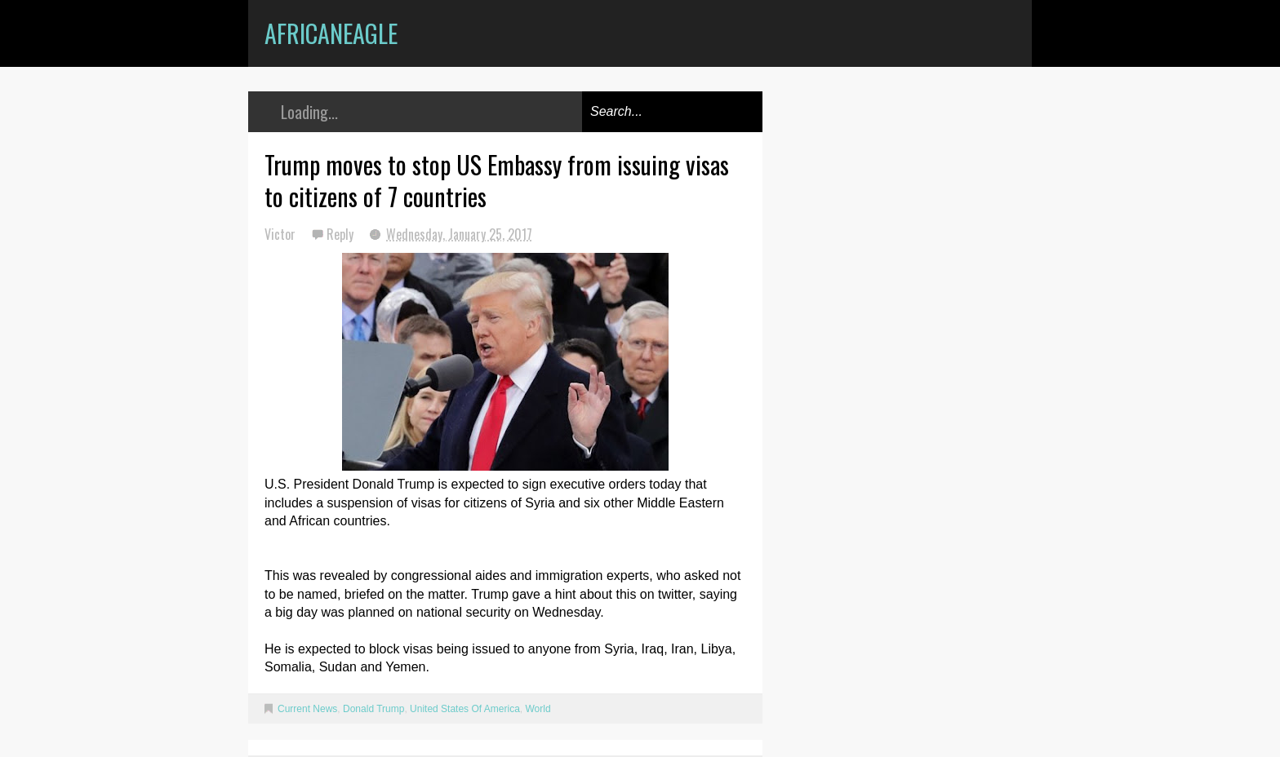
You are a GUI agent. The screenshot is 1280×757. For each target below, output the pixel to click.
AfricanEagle (331, 33)
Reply (342, 234)
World (537, 709)
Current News (307, 709)
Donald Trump (373, 709)
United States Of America (465, 709)
